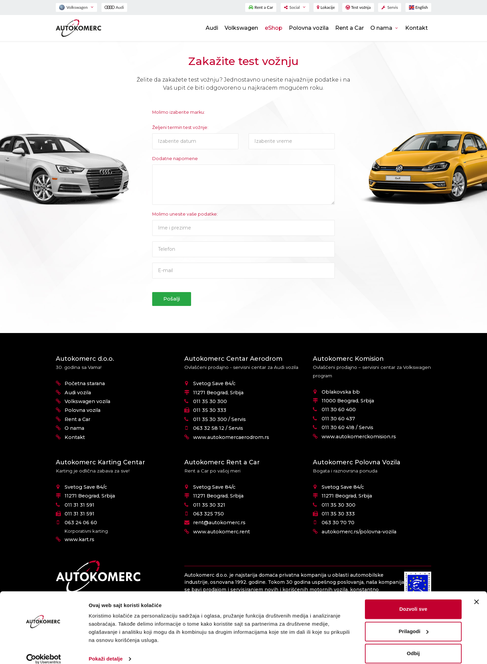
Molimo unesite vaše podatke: (185, 214)
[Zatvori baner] (476, 593)
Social (292, 7)
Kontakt (416, 28)
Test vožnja (358, 7)
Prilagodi (413, 623)
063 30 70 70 (338, 522)
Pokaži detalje (106, 651)
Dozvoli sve (413, 601)
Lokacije (326, 7)
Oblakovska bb (341, 392)
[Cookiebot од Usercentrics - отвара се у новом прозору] (43, 651)
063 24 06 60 (81, 522)
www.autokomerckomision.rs (359, 437)
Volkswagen (74, 7)
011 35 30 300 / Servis (219, 419)
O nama (382, 28)
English (418, 7)
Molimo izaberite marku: (178, 112)
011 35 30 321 (209, 505)
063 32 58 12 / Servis (218, 428)
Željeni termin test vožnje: (180, 127)
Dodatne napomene (175, 158)
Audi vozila (78, 393)
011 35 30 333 (209, 410)
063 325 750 (208, 514)
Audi (114, 7)
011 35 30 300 (210, 401)
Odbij (413, 645)
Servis (389, 7)
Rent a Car (261, 7)
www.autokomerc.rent (221, 532)
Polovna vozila (309, 28)
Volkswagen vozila (87, 401)
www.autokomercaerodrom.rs (231, 437)
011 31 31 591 (79, 505)
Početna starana (85, 383)
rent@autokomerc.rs (219, 522)
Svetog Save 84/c (214, 383)
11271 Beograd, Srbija (218, 393)
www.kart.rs (79, 539)
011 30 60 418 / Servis (347, 427)
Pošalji (171, 298)
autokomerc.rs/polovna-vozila (359, 532)
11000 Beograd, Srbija (348, 401)
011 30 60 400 (339, 409)
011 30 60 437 (338, 419)
